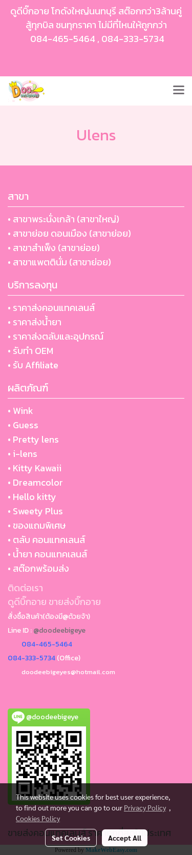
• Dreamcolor (35, 482)
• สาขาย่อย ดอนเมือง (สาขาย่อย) (69, 233)
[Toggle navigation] (178, 90)
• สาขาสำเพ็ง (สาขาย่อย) (54, 248)
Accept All (124, 837)
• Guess (23, 425)
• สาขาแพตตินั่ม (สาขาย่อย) (59, 262)
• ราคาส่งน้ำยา (34, 322)
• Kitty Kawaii (34, 468)
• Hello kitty (32, 497)
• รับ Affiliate (33, 365)
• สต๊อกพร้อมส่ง (38, 568)
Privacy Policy (145, 807)
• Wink (20, 411)
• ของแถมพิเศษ (37, 525)
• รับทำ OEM (30, 351)
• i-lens (22, 454)
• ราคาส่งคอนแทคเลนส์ (51, 308)
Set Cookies (71, 837)
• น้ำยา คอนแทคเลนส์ (47, 554)
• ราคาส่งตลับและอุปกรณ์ (55, 336)
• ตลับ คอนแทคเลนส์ (46, 540)
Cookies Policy (38, 818)
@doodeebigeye (59, 630)
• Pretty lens (33, 439)
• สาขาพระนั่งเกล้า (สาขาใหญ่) (63, 219)
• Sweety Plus (35, 511)
